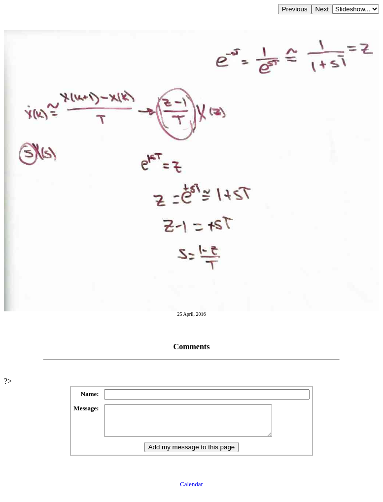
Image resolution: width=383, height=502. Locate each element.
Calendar (191, 490)
